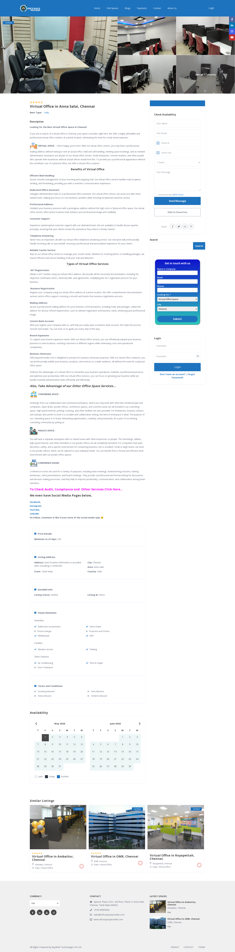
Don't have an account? (172, 374)
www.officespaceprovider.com (108, 919)
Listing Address (44, 557)
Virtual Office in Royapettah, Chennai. (172, 857)
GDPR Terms (178, 194)
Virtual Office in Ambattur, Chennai (53, 858)
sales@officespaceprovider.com (109, 914)
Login (177, 367)
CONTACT (189, 947)
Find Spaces (112, 8)
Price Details (43, 533)
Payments (142, 8)
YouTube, (35, 509)
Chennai (97, 562)
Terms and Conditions (48, 685)
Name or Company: (177, 271)
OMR (96, 861)
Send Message (177, 201)
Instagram (35, 505)
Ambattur (39, 864)
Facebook (35, 502)
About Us (172, 8)
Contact (157, 8)
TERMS (201, 947)
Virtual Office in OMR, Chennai (114, 856)
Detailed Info (43, 589)
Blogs (127, 8)
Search (154, 239)
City (177, 306)
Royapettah (158, 863)
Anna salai (99, 567)
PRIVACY (175, 947)
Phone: (177, 288)
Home (97, 8)
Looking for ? (177, 297)
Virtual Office (47, 868)
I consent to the (171, 194)
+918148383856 (101, 909)
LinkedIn (34, 513)
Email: (177, 279)
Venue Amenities (45, 612)
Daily (46, 112)
